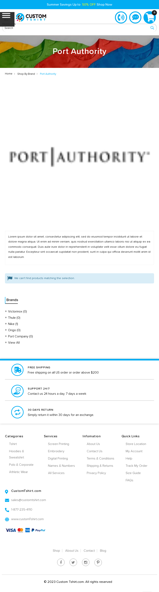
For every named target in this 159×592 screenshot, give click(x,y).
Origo (12, 330)
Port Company (18, 336)
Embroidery (56, 451)
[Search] (152, 28)
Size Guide (133, 473)
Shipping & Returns (100, 465)
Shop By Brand (26, 74)
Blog (103, 550)
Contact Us (94, 451)
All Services (56, 473)
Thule (12, 317)
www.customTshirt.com (27, 519)
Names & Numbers (61, 465)
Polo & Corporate (21, 464)
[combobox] (79, 28)
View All (14, 342)
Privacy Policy (96, 473)
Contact (89, 550)
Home (8, 73)
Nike (11, 324)
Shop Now (104, 4)
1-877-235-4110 (120, 17)
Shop (56, 550)
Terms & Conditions (100, 458)
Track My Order (136, 465)
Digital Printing (58, 458)
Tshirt (13, 444)
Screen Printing (58, 444)
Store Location (136, 444)
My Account (134, 451)
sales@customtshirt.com (28, 500)
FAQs (129, 480)
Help (129, 458)
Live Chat (135, 17)
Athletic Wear (18, 472)
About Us (93, 444)
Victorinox (15, 311)
